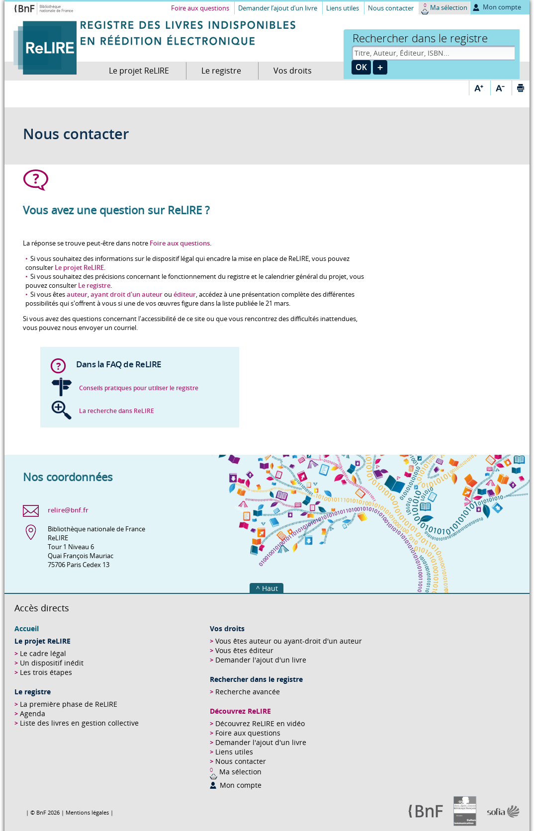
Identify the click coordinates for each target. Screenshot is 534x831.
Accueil (26, 628)
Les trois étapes (46, 672)
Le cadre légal (43, 653)
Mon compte (502, 6)
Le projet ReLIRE (139, 70)
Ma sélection (448, 7)
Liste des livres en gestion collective (79, 723)
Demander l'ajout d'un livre (260, 660)
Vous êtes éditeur (244, 650)
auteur (77, 294)
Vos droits (292, 70)
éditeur (185, 294)
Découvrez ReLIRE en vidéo (260, 723)
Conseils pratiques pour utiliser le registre (138, 388)
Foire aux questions (200, 7)
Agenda (32, 713)
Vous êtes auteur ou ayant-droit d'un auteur (288, 641)
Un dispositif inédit (52, 662)
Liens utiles (342, 7)
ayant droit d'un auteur (126, 294)
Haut (270, 588)
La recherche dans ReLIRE (116, 411)
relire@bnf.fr (68, 509)
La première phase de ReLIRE (68, 704)
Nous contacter (391, 7)
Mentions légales (87, 812)
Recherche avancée (247, 691)
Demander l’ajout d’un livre (277, 7)
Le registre (221, 70)
